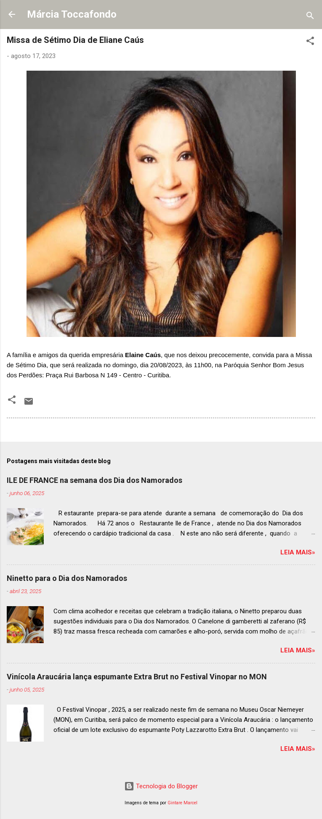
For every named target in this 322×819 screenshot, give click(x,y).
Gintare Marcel (182, 803)
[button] (310, 42)
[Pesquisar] (310, 17)
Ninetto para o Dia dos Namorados (67, 578)
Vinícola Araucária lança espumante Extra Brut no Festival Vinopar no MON (137, 676)
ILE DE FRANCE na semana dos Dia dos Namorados (94, 480)
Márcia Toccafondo (72, 14)
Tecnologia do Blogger (161, 786)
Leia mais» (297, 552)
